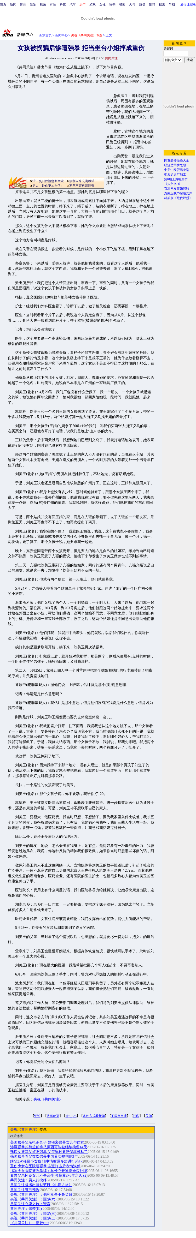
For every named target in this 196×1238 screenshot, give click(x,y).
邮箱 (152, 4)
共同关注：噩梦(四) (26, 1209)
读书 (112, 4)
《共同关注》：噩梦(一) (29, 1223)
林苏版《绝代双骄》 (178, 198)
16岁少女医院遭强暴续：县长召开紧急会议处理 (48, 1171)
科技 (63, 4)
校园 (122, 4)
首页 (3, 4)
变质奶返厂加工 (175, 174)
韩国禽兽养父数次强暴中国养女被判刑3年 (44, 1156)
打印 (136, 1116)
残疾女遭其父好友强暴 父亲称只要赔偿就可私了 (49, 1152)
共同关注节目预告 (24, 1190)
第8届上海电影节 (176, 179)
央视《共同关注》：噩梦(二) (33, 1218)
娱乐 (33, 4)
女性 (102, 4)
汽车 (73, 4)
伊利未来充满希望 (81, 181)
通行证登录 (188, 4)
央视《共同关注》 (48, 1099)
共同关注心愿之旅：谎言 (30, 1204)
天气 (132, 4)
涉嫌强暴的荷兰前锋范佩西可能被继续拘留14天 (48, 1147)
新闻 (13, 4)
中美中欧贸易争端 (176, 170)
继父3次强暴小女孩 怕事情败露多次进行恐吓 (46, 1161)
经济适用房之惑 (175, 165)
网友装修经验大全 (176, 160)
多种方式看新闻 (94, 1116)
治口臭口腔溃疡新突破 (48, 181)
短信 (142, 4)
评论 (37, 1116)
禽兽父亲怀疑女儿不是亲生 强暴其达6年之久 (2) (49, 1175)
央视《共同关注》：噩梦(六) (33, 1199)
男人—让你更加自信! (47, 186)
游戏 (92, 4)
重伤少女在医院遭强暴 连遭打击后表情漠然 (45, 1166)
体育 (23, 4)
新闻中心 (61, 35)
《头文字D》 (173, 184)
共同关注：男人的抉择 (28, 1180)
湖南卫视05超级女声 (178, 193)
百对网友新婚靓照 (176, 188)
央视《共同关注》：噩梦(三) (33, 1214)
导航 (172, 4)
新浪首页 (45, 35)
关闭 (149, 1116)
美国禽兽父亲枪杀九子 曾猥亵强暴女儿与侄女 (47, 1142)
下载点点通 (119, 1116)
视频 (43, 4)
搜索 (162, 4)
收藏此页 (53, 1116)
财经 (53, 4)
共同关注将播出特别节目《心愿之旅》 (41, 1185)
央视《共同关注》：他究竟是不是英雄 (41, 1195)
